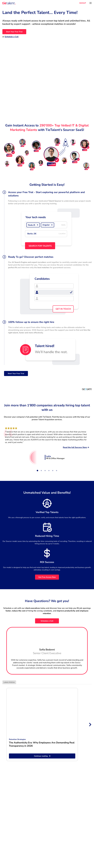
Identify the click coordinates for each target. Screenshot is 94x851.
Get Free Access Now (47, 577)
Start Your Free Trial (14, 31)
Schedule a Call (11, 36)
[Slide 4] (49, 470)
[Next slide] (90, 724)
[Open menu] (90, 3)
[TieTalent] (9, 3)
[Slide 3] (45, 470)
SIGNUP (82, 3)
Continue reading (42, 756)
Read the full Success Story (76, 447)
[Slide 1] (37, 470)
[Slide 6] (56, 470)
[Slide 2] (41, 470)
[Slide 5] (52, 470)
